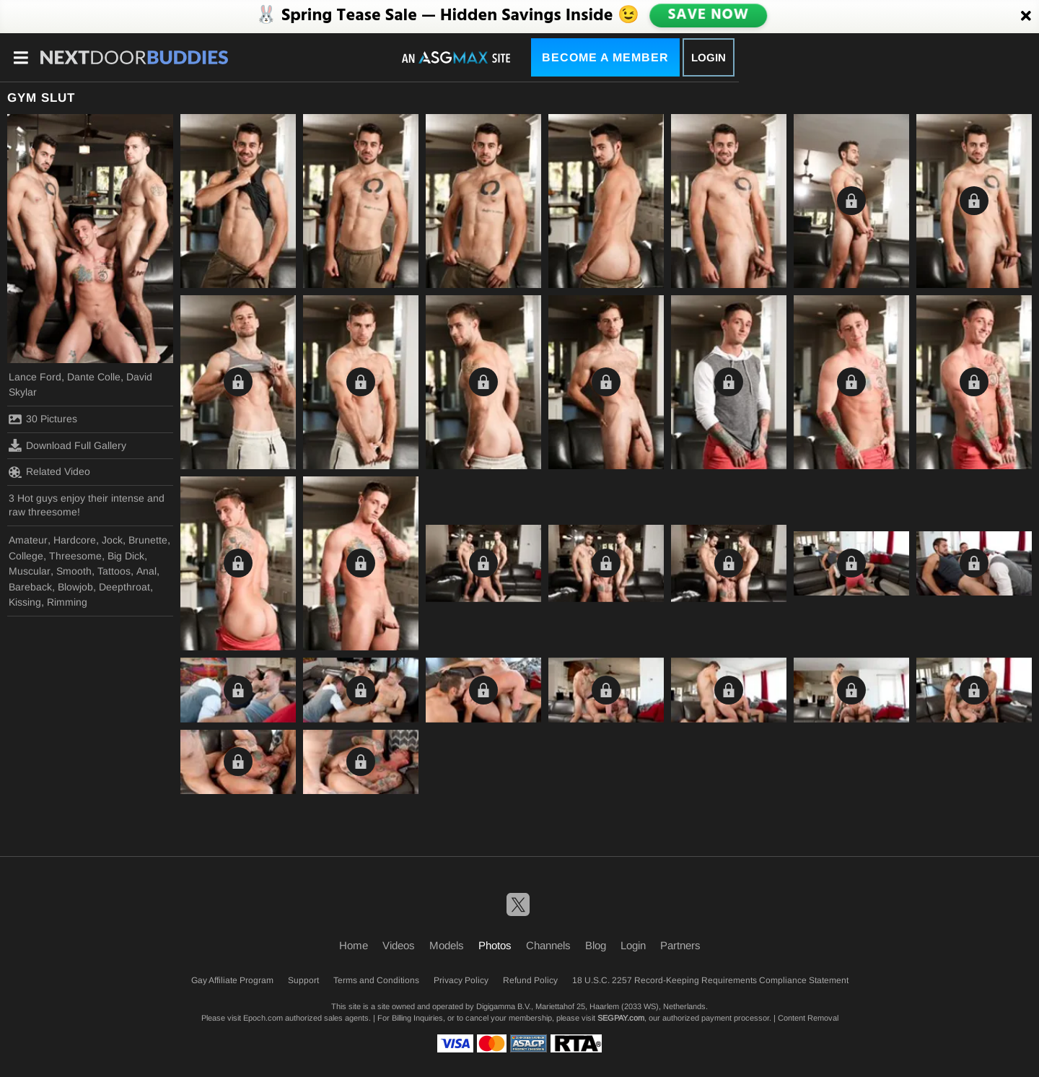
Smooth (74, 571)
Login (708, 57)
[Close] (1026, 17)
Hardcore (74, 540)
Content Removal (808, 1017)
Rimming (67, 602)
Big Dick (126, 556)
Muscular (30, 571)
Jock (112, 540)
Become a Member (605, 57)
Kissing (25, 602)
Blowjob (75, 587)
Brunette (147, 540)
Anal (146, 571)
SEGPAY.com (620, 1017)
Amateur (28, 540)
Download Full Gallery (67, 445)
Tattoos (114, 571)
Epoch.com (263, 1017)
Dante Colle (93, 377)
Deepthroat (124, 587)
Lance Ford (35, 377)
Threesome (75, 556)
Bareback (30, 587)
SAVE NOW (707, 16)
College (26, 556)
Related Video (49, 472)
